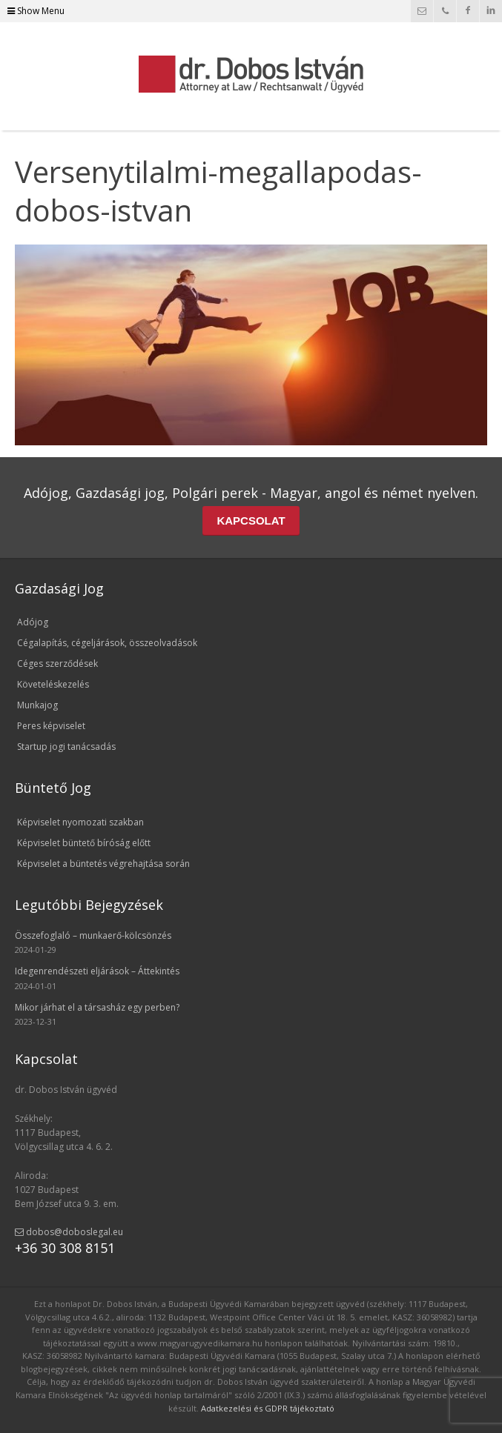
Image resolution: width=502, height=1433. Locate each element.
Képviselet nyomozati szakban (80, 822)
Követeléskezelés (53, 684)
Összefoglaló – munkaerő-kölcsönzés (93, 935)
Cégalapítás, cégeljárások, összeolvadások (107, 642)
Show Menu (36, 10)
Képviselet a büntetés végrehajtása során (103, 863)
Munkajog (37, 705)
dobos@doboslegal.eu (69, 1232)
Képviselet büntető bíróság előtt (84, 843)
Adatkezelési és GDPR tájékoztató (267, 1408)
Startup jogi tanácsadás (66, 746)
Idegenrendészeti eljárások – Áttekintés (97, 971)
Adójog (32, 622)
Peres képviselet (51, 725)
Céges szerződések (57, 663)
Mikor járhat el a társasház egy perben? (97, 1007)
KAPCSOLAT (251, 520)
